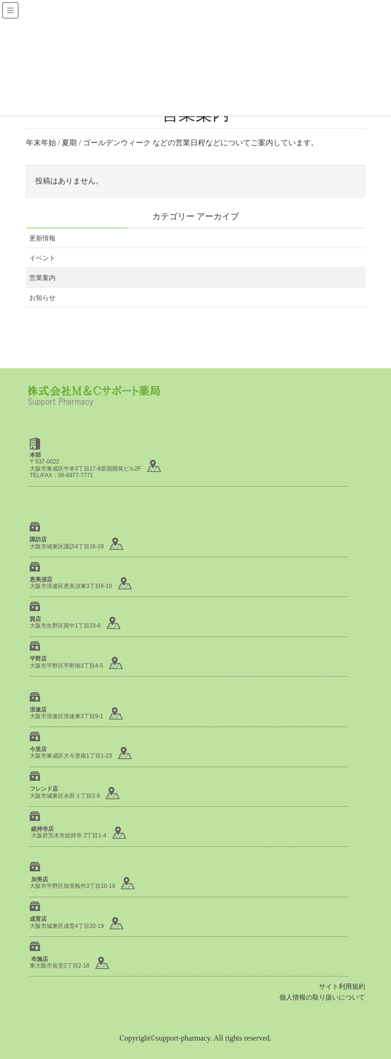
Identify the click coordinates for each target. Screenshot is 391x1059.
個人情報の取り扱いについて (322, 997)
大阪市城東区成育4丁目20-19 (67, 926)
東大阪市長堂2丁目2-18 (60, 965)
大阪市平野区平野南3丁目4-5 (66, 665)
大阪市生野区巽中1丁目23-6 (65, 625)
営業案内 (42, 277)
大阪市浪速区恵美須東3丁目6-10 (71, 586)
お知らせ (42, 297)
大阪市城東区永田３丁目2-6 (65, 796)
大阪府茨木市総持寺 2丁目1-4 (68, 835)
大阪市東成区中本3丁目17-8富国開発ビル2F (85, 468)
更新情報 (42, 238)
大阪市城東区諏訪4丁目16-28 (67, 546)
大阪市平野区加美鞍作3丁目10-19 (72, 886)
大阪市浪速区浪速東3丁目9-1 (66, 716)
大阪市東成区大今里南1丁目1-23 (71, 756)
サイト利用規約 (342, 986)
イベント (42, 258)
